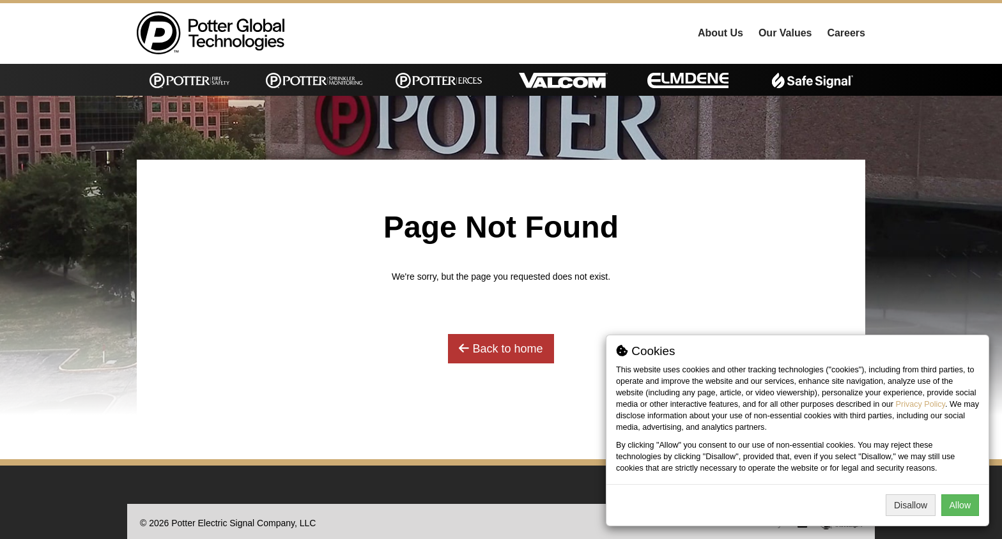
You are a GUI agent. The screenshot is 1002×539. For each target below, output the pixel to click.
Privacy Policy (920, 404)
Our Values (785, 32)
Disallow (910, 505)
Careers (846, 32)
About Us (720, 32)
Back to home (501, 348)
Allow (960, 505)
